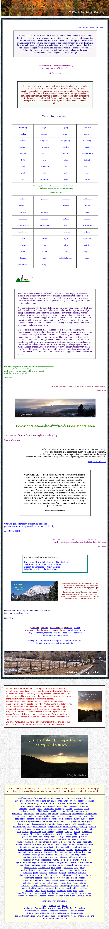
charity (87, 808)
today (43, 890)
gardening (84, 834)
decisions (21, 821)
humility (19, 844)
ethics (18, 829)
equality (83, 826)
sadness (40, 880)
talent (57, 888)
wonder (59, 895)
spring (44, 905)
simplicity (25, 885)
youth (88, 895)
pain (65, 225)
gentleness (38, 836)
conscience (56, 816)
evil (24, 829)
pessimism (23, 232)
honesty (72, 842)
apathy (65, 128)
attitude (50, 803)
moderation (46, 860)
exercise (40, 829)
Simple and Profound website (55, 635)
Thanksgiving (40, 908)
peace (86, 865)
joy (89, 849)
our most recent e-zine (25, 916)
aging (38, 801)
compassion (41, 813)
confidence (32, 816)
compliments (91, 813)
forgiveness (87, 831)
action (89, 798)
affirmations (47, 918)
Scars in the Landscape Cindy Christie (42, 567)
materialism (23, 219)
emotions (17, 826)
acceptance (67, 798)
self (67, 880)
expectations (50, 829)
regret (66, 238)
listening (49, 854)
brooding (23, 134)
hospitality (87, 842)
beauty (38, 806)
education (82, 824)
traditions (61, 890)
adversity (19, 801)
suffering (50, 888)
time (37, 890)
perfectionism (87, 225)
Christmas (28, 908)
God (59, 836)
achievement (79, 798)
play (76, 867)
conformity (87, 140)
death (91, 818)
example (31, 829)
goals (53, 836)
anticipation (63, 801)
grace (74, 836)
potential (54, 870)
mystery (19, 862)
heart (34, 842)
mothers (64, 860)
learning (26, 854)
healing (20, 842)
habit (65, 839)
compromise (20, 816)
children (24, 811)
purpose (82, 872)
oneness (72, 862)
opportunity (25, 865)
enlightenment (54, 826)
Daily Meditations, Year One (40, 632)
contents (85, 27)
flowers (77, 831)
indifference (87, 199)
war (90, 893)
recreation (38, 875)
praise (77, 870)
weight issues (23, 265)
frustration (45, 834)
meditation (60, 857)
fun (52, 834)
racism (44, 238)
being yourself (49, 806)
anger (54, 801)
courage (30, 818)
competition (53, 813)
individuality (49, 847)
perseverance (44, 867)
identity (41, 844)
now (65, 862)
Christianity (43, 811)
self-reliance (28, 883)
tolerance (51, 890)
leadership (86, 852)
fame (23, 166)
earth (73, 824)
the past (69, 865)
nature (27, 862)
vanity (87, 258)
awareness (83, 803)
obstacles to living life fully (38, 913)
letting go (36, 854)
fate (19, 831)
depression (23, 153)
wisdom (42, 895)
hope (79, 842)
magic (83, 854)
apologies (89, 801)
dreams (66, 824)
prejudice (87, 232)
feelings (50, 831)
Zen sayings (80, 908)
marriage (27, 857)
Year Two (58, 632)
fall (58, 905)
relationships (67, 875)
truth (81, 890)
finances (87, 166)
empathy (27, 826)
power (71, 870)
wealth (21, 895)
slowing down (37, 885)
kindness (39, 852)
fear (65, 166)
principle (43, 872)
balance (30, 806)
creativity (53, 818)
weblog (77, 627)
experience (62, 829)
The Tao (70, 908)
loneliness (44, 212)
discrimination (24, 824)
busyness (44, 134)
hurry (66, 179)
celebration (49, 808)
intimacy (38, 849)
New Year (51, 908)
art (44, 803)
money (56, 860)
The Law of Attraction (58, 910)
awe (23, 806)
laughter (68, 852)
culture (84, 818)
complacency (78, 813)
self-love (74, 880)
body (66, 806)
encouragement (39, 826)
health (23, 179)
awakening (72, 803)
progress (62, 872)
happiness (73, 839)
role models (80, 877)
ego (89, 824)
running (26, 880)
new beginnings (55, 862)
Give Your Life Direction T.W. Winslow (42, 564)
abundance (55, 798)
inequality (22, 205)
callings (32, 808)
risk (44, 245)
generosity (26, 836)
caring (39, 808)
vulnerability (72, 893)
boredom (74, 806)
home (79, 27)
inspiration (75, 847)
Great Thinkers (42, 916)
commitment (68, 811)
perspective (56, 867)
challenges (59, 808)
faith (78, 829)
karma (30, 852)
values (38, 893)
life (42, 854)
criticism (66, 147)
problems (53, 872)
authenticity (61, 803)
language (59, 852)
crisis (60, 818)
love (72, 854)
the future (60, 834)
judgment (87, 205)
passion (61, 865)
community (17, 813)
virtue (63, 893)
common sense (81, 811)
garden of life (72, 834)
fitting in (68, 831)
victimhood (54, 893)
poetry (82, 867)
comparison (44, 140)
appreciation (26, 803)
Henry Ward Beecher (97, 461)
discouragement (87, 153)
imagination (87, 844)
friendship (34, 834)
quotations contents (74, 913)
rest (59, 877)
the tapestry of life (70, 888)
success (41, 888)
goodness (66, 836)
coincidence (55, 811)
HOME (20, 798)
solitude (44, 251)
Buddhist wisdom (76, 910)
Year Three (68, 632)
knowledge (49, 852)
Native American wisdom (36, 910)
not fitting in (44, 225)
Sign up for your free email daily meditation (55, 643)
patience (78, 865)
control (22, 147)
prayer (85, 870)
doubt (23, 160)
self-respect (40, 883)
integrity (85, 847)
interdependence (25, 849)
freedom (25, 834)
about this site (60, 918)
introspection (49, 849)
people (92, 27)
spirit (69, 885)
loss (66, 854)
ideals (34, 844)
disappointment (75, 821)
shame (23, 251)
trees (69, 890)
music (83, 860)
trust (44, 258)
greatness (27, 839)
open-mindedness (85, 862)
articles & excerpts (86, 916)
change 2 (87, 134)
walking (83, 893)
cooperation (20, 818)
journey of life (81, 849)
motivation (74, 860)
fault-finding (44, 166)
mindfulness (72, 857)
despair (65, 153)
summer (52, 905)
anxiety (73, 801)
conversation (88, 816)
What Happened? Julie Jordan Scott (41, 569)
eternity (92, 826)
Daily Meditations (41, 798)
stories (76, 885)
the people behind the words (63, 916)
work (66, 895)
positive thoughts (29, 870)
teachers (83, 888)
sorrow (63, 885)
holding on (55, 842)
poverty (63, 870)
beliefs (59, 806)
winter (64, 905)
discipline (87, 821)
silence (83, 883)
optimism (36, 865)
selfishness (52, 883)
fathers (25, 831)
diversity (51, 824)
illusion (77, 844)
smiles (47, 885)
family (90, 829)
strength (84, 885)
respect (38, 877)
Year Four (78, 632)
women (51, 895)
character (78, 808)
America (61, 908)
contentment (67, 816)
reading (28, 875)
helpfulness (44, 842)
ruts (33, 880)
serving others (65, 883)
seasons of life (58, 880)
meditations (100, 27)
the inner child (62, 847)
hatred (87, 173)
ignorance (44, 199)
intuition (61, 849)
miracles (82, 857)
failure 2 (87, 160)
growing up (51, 839)
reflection (48, 875)
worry (44, 265)
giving (46, 836)
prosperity (72, 872)
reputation (86, 875)
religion (77, 875)
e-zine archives (57, 913)
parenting (51, 865)
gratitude (83, 836)
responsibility (49, 877)
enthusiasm (68, 826)
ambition (46, 801)
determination (60, 821)
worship (81, 895)
